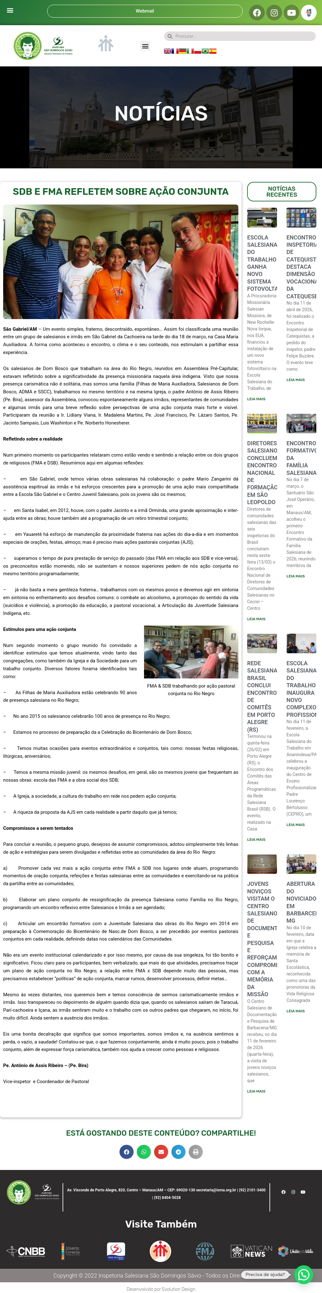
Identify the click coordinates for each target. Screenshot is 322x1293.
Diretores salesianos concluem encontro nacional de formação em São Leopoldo (264, 473)
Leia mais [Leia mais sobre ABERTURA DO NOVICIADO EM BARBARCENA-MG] (295, 1012)
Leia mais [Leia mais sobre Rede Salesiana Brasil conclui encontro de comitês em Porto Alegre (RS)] (256, 840)
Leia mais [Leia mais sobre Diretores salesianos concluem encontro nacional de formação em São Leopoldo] (256, 619)
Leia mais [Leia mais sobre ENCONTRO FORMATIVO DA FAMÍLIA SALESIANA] (295, 576)
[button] (10, 10)
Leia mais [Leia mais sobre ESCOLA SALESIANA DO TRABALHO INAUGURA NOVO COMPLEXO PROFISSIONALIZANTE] (295, 825)
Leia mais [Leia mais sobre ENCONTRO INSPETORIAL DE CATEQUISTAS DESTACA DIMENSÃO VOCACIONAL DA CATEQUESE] (295, 380)
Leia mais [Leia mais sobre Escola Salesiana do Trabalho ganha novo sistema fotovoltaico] (256, 399)
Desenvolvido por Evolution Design (161, 1288)
